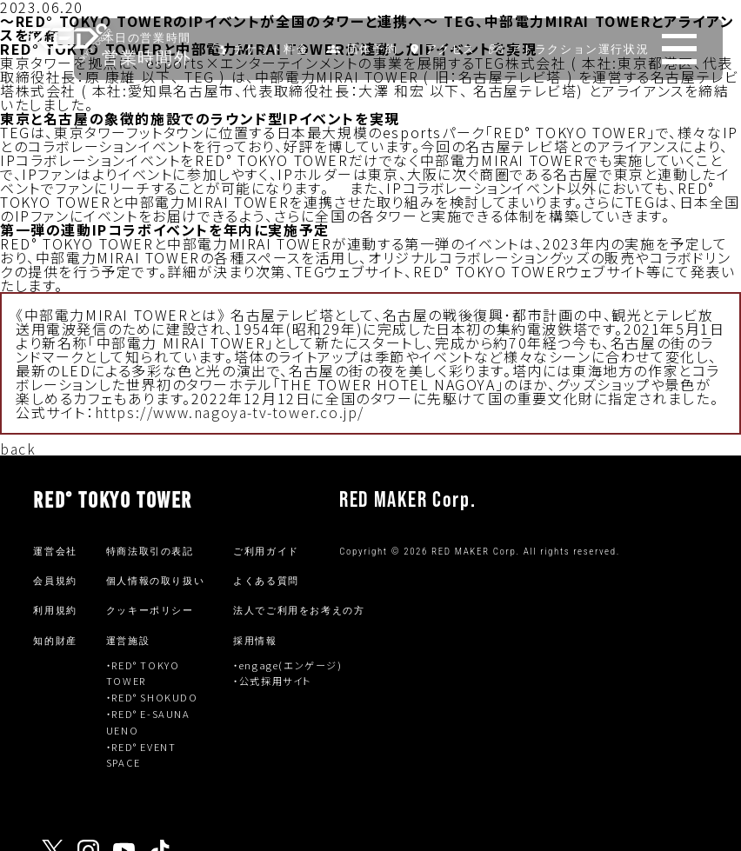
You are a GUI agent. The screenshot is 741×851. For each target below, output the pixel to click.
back (18, 448)
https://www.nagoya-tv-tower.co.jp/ (229, 412)
